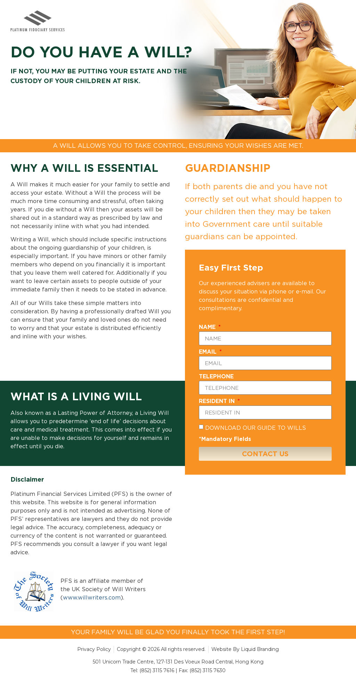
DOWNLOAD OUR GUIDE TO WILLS (255, 428)
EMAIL (208, 352)
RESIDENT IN (217, 401)
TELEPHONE (216, 376)
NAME (208, 327)
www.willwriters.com (92, 597)
